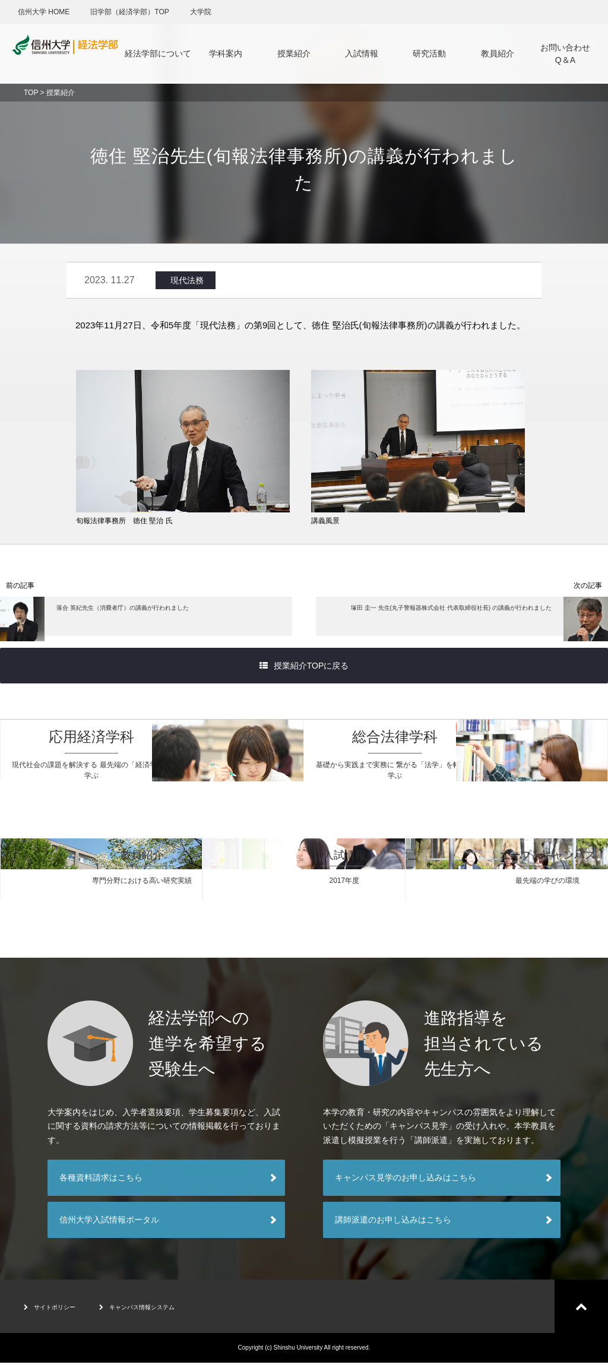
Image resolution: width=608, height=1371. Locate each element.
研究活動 (429, 53)
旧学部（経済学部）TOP (129, 12)
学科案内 (225, 53)
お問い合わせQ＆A (565, 54)
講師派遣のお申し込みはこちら (393, 1228)
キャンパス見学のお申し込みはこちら (405, 1185)
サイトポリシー (58, 1314)
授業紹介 (294, 53)
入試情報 (361, 53)
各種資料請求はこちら (100, 1185)
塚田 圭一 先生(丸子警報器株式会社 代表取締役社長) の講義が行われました (468, 622)
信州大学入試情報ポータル (109, 1228)
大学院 (200, 12)
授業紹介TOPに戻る (304, 674)
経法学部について (158, 53)
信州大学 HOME (43, 12)
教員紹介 (497, 53)
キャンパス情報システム (166, 1314)
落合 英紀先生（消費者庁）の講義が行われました (121, 622)
